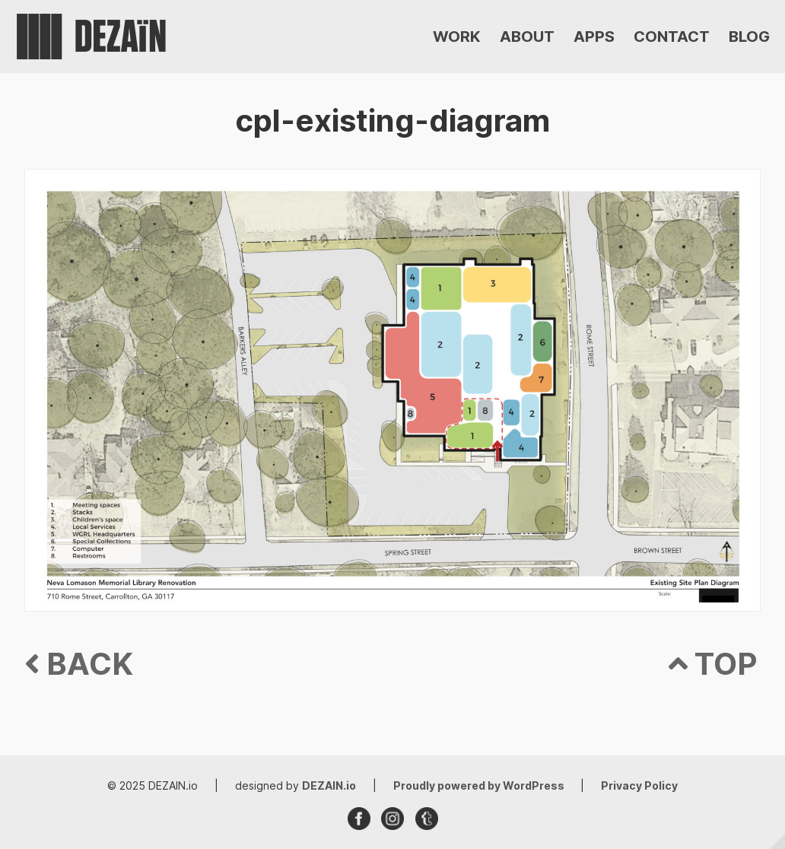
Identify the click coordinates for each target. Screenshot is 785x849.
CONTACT (672, 36)
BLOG (749, 36)
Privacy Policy (639, 785)
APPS (594, 36)
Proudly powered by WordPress (480, 785)
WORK (457, 36)
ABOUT (527, 36)
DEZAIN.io (329, 785)
